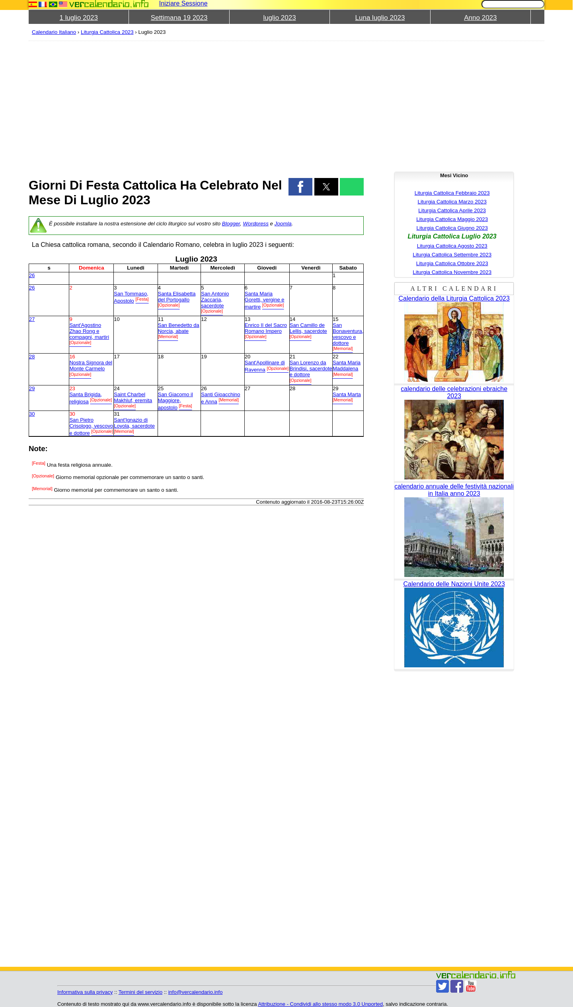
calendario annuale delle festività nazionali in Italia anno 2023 (454, 490)
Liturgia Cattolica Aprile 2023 (452, 210)
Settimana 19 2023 (179, 18)
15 (335, 319)
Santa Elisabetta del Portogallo (177, 297)
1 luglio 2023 (79, 18)
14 (292, 319)
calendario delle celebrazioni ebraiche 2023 (454, 392)
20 (247, 357)
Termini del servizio (141, 992)
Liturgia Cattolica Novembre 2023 (452, 272)
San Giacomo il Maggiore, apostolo (175, 401)
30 (32, 414)
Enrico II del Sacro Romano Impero (266, 328)
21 (292, 357)
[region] (196, 104)
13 (247, 319)
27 (32, 319)
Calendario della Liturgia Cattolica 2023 (454, 298)
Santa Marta (347, 394)
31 (116, 414)
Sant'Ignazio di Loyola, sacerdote (134, 423)
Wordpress (255, 224)
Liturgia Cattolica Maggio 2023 (452, 219)
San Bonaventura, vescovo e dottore (348, 334)
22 (335, 357)
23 (72, 388)
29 (32, 388)
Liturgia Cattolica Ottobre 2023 (452, 263)
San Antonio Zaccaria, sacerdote (215, 300)
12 (204, 319)
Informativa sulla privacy (85, 992)
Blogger (231, 224)
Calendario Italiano (54, 32)
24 (116, 388)
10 (116, 319)
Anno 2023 (480, 18)
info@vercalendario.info (195, 992)
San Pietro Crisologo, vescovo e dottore (91, 426)
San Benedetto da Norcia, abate (178, 328)
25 (161, 388)
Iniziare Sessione (183, 3)
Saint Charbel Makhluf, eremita (133, 397)
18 (161, 357)
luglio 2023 (279, 18)
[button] (300, 187)
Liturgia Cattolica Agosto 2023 (452, 246)
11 (161, 319)
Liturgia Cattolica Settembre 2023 (452, 255)
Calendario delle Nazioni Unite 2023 (454, 584)
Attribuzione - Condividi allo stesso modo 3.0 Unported (320, 1004)
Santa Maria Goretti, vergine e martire (265, 300)
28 (32, 357)
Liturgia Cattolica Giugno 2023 (452, 228)
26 (32, 275)
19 (204, 357)
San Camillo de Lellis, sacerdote (308, 328)
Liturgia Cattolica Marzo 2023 (452, 202)
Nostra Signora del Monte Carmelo (90, 366)
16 (72, 357)
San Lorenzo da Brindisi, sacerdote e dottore (311, 368)
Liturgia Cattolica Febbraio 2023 (452, 193)
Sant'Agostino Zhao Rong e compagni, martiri (89, 331)
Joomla (283, 224)
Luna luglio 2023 (380, 18)
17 (116, 357)
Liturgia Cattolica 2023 (107, 32)
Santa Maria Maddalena (347, 366)
